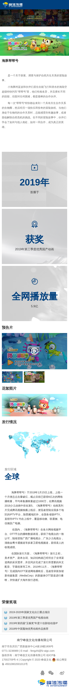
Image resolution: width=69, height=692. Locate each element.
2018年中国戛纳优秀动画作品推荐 (28, 628)
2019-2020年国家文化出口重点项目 (29, 612)
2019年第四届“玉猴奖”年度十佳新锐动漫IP (33, 623)
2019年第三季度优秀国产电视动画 (28, 617)
